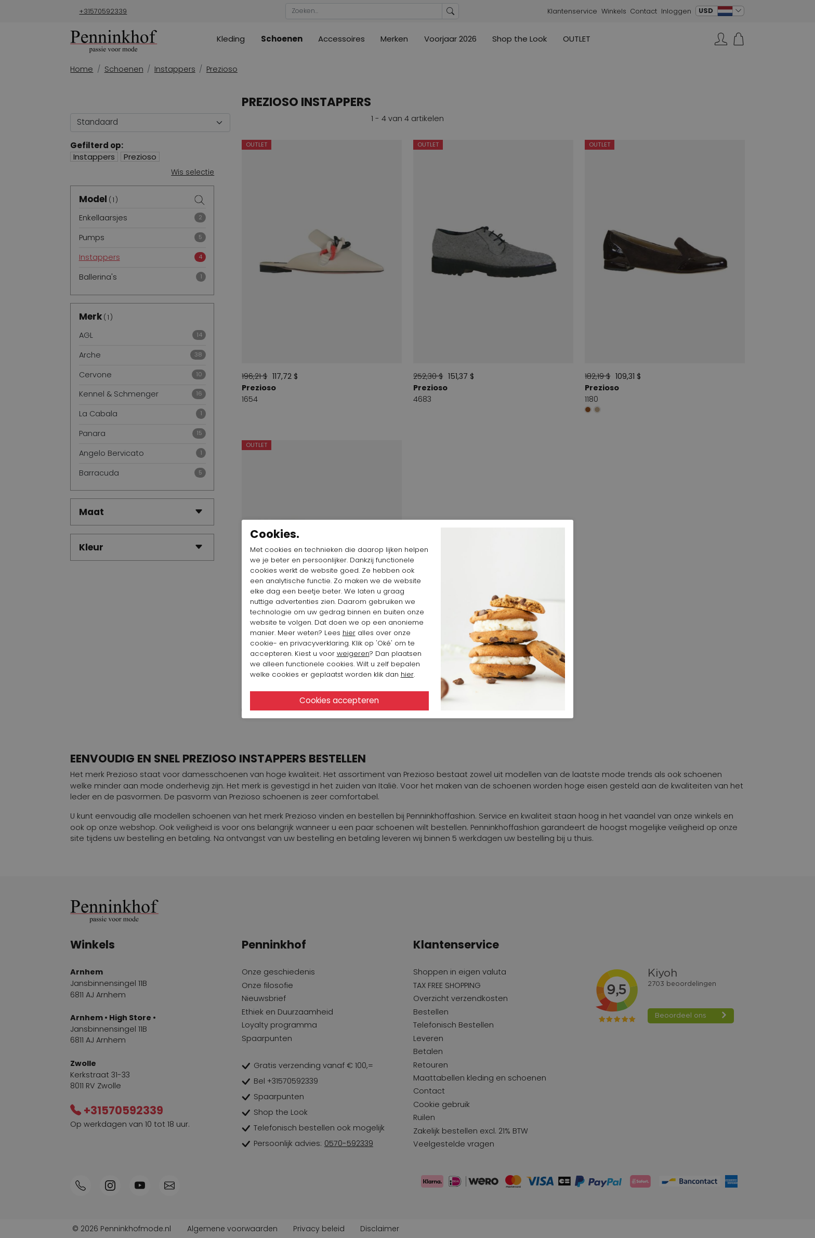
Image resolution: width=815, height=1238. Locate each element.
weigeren (353, 653)
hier (349, 633)
